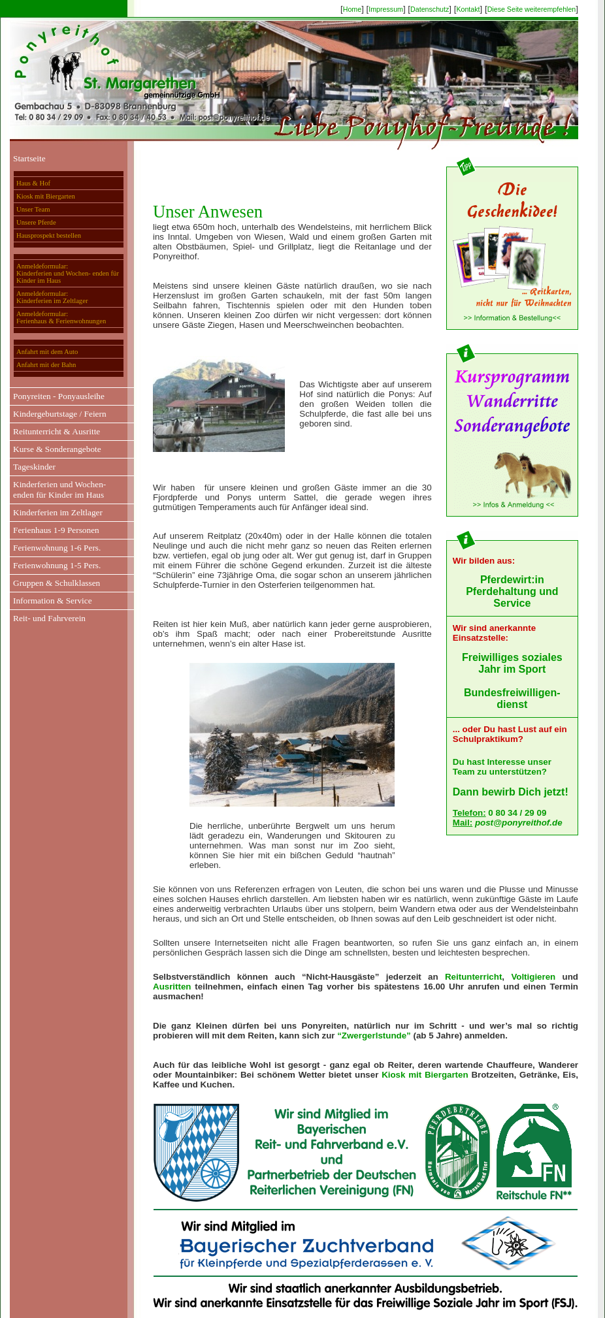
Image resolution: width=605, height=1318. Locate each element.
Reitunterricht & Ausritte (56, 431)
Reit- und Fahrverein (49, 618)
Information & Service (52, 600)
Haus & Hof (33, 183)
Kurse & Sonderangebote (57, 449)
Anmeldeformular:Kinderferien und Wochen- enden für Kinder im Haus (67, 273)
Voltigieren (533, 977)
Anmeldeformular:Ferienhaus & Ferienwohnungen (61, 317)
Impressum (385, 9)
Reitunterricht (473, 977)
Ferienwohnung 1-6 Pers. (57, 548)
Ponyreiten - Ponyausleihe (59, 396)
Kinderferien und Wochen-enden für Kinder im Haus (59, 489)
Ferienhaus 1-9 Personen (56, 530)
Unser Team (33, 209)
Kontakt (468, 9)
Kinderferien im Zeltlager (58, 512)
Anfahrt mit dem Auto (47, 351)
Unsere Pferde (36, 222)
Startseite (29, 158)
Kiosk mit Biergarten (45, 196)
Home (352, 9)
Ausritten (172, 986)
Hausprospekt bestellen (48, 235)
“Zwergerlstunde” (374, 1035)
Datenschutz (429, 9)
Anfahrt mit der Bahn (46, 364)
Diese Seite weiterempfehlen (531, 9)
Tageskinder (34, 467)
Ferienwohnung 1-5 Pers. (57, 565)
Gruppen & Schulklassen (56, 583)
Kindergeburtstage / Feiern (59, 414)
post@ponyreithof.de (519, 823)
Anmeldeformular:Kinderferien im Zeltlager (52, 297)
